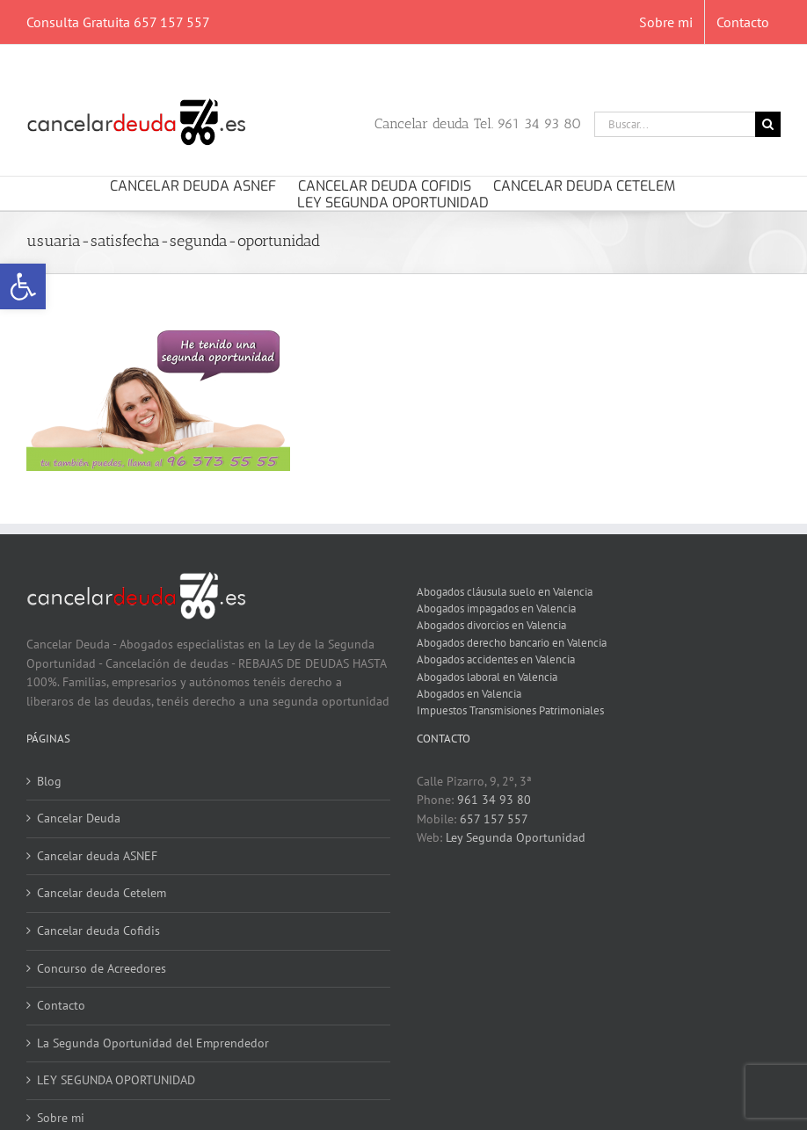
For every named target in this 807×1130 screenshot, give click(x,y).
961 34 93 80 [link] (494, 800)
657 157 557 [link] (494, 819)
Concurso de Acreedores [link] (101, 968)
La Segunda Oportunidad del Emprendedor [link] (153, 1043)
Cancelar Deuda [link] (78, 818)
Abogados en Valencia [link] (469, 693)
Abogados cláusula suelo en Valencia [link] (505, 591)
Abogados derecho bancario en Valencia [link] (512, 642)
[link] (23, 286)
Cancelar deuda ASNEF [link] (97, 856)
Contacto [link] (61, 1005)
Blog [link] (49, 781)
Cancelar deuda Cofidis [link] (98, 930)
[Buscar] (768, 124)
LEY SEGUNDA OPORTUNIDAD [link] (116, 1080)
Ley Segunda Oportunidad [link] (515, 837)
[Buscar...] (674, 124)
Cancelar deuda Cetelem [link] (101, 893)
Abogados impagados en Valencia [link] (496, 608)
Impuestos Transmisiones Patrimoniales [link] (510, 710)
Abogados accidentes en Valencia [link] (496, 659)
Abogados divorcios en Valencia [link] (491, 625)
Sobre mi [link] (60, 1118)
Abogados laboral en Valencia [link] (487, 677)
